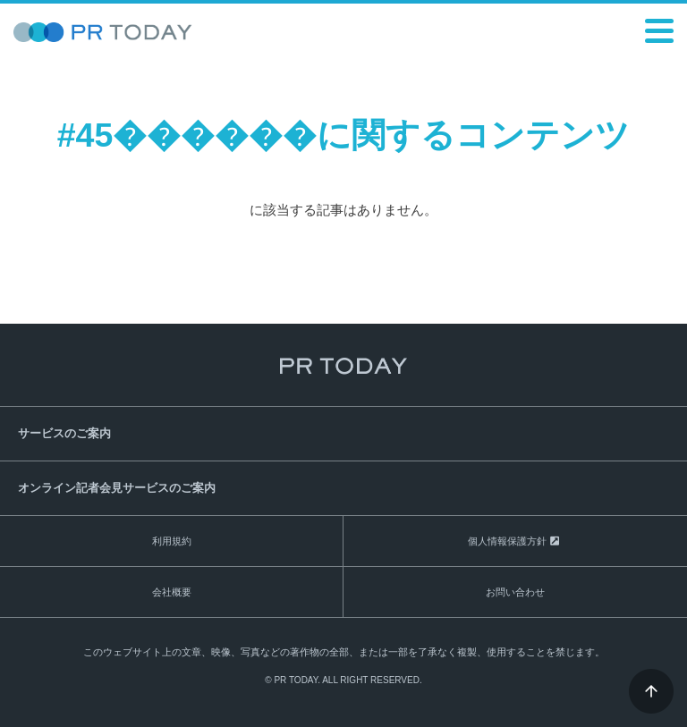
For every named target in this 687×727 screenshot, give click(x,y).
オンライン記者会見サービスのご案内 (117, 488)
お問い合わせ (515, 592)
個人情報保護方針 (507, 541)
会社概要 (171, 592)
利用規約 (171, 541)
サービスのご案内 (64, 433)
